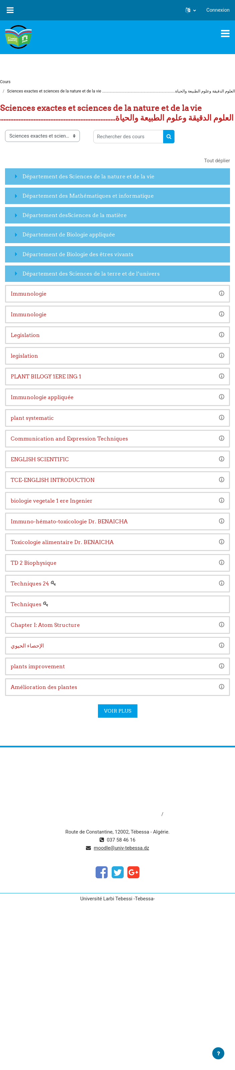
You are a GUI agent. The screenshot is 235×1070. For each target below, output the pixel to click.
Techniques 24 (30, 583)
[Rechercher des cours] (128, 136)
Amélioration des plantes (44, 687)
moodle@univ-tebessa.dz (121, 848)
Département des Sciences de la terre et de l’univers (91, 273)
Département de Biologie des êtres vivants (77, 254)
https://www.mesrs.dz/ (117, 769)
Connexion (218, 10)
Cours (5, 81)
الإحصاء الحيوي (27, 645)
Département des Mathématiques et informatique (88, 195)
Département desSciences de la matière (74, 215)
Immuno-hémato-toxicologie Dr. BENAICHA (69, 521)
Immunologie (28, 293)
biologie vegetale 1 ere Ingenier (52, 500)
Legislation (25, 335)
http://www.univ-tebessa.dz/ (117, 792)
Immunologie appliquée (42, 397)
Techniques (26, 604)
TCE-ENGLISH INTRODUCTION (53, 480)
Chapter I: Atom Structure (45, 624)
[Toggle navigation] (225, 33)
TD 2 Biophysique (33, 562)
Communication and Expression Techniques (69, 438)
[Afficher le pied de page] (218, 1053)
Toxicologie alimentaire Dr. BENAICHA (62, 542)
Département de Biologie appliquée (68, 234)
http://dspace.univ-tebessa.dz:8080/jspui (116, 814)
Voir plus (117, 711)
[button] (191, 10)
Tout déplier (217, 161)
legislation (24, 355)
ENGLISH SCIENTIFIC (40, 459)
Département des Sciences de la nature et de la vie (88, 176)
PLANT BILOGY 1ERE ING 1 (46, 376)
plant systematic (32, 417)
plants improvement (38, 666)
